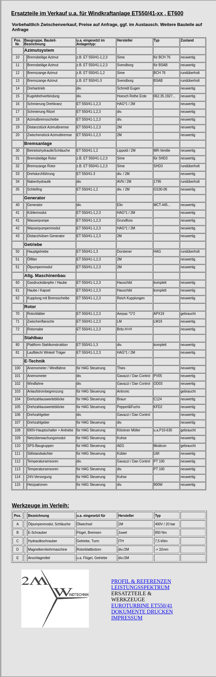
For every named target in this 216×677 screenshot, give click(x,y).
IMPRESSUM (126, 618)
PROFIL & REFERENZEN (141, 581)
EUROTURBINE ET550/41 (141, 605)
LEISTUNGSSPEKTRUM (140, 587)
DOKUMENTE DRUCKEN (142, 612)
